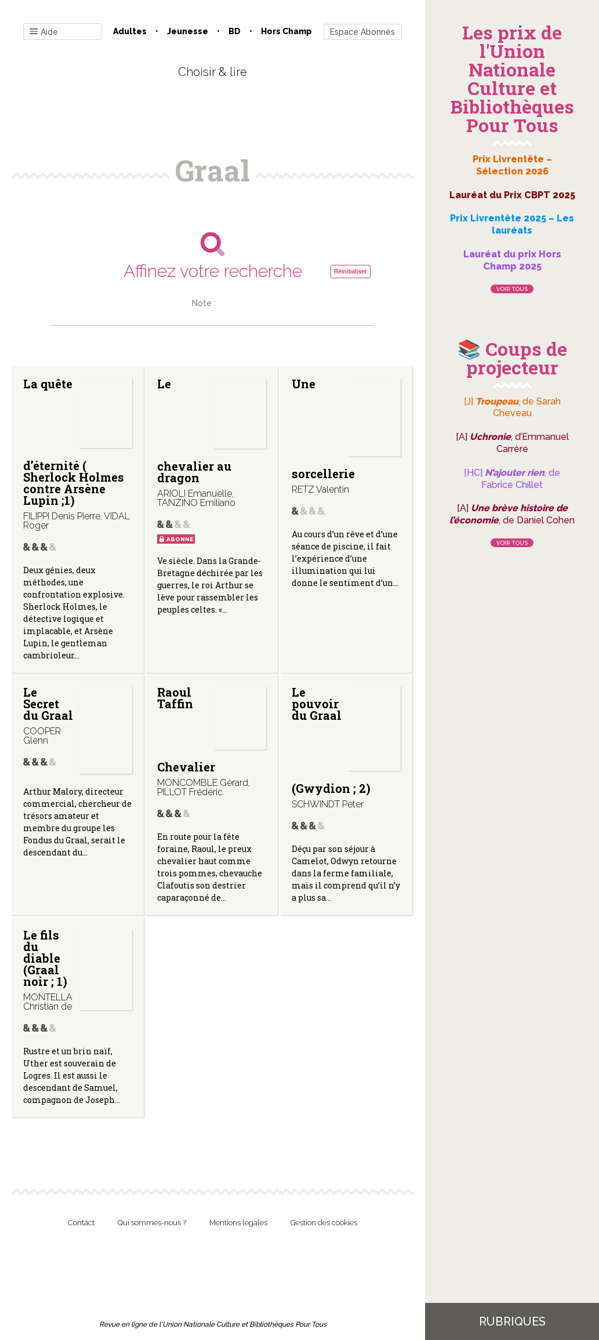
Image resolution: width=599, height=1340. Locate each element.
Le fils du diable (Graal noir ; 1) (45, 958)
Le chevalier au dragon (194, 430)
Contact (81, 1222)
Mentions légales (238, 1222)
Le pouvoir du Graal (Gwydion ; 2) (331, 740)
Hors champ (286, 31)
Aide (44, 32)
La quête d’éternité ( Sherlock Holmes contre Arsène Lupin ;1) (73, 442)
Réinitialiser (350, 271)
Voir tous (512, 289)
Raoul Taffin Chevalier (186, 729)
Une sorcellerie (323, 428)
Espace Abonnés (362, 32)
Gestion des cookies (324, 1222)
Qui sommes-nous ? (152, 1222)
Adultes (130, 31)
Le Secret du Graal (48, 703)
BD (234, 31)
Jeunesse (187, 31)
